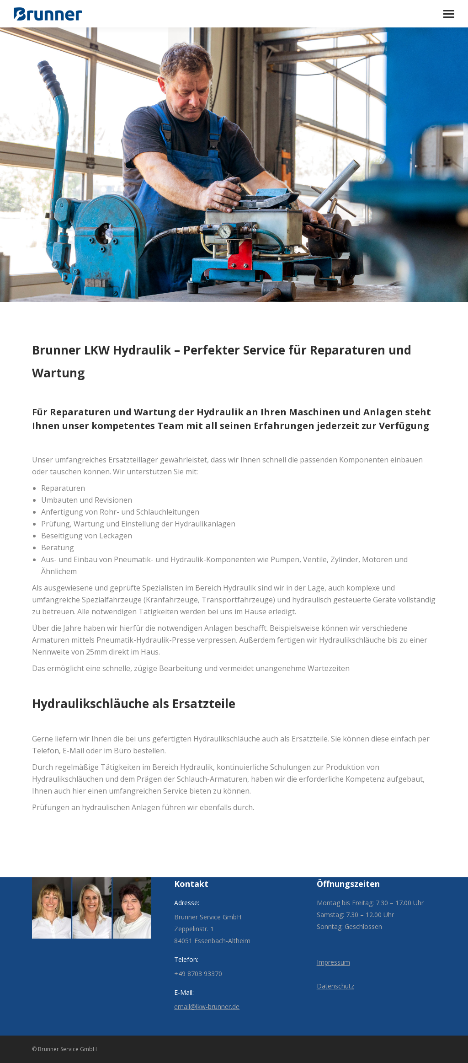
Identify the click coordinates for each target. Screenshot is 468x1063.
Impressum (333, 962)
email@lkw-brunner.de (206, 1006)
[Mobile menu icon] (448, 14)
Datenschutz (335, 986)
